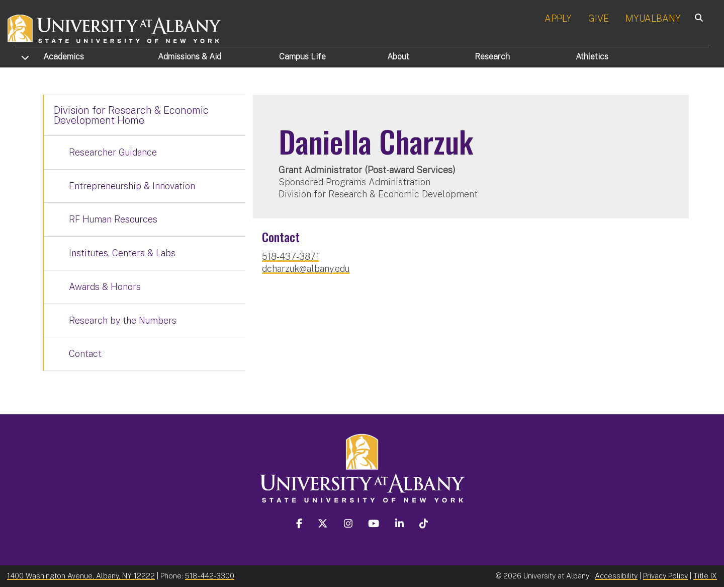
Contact (85, 353)
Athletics (592, 56)
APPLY (558, 18)
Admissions (189, 56)
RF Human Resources (113, 219)
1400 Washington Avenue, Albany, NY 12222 (81, 575)
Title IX (705, 575)
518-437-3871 (290, 256)
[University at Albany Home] (115, 27)
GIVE (598, 18)
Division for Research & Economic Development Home (131, 115)
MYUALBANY (653, 18)
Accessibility (616, 575)
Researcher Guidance (113, 152)
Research (492, 56)
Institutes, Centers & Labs (122, 253)
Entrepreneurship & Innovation (132, 186)
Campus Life (302, 56)
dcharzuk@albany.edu (305, 268)
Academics (63, 56)
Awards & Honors (105, 286)
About (398, 56)
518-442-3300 (209, 575)
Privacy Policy (665, 575)
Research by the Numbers (122, 320)
